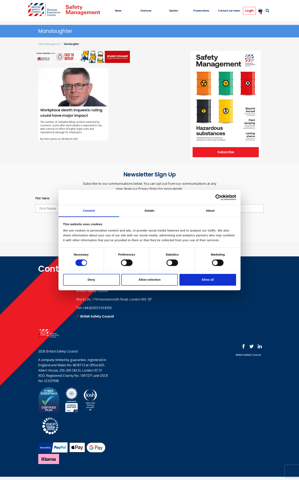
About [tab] (210, 210)
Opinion (173, 10)
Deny (91, 279)
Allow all (207, 279)
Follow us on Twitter (252, 346)
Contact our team (229, 10)
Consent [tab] (89, 210)
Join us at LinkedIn (260, 346)
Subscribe (225, 152)
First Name (42, 198)
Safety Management (49, 44)
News (118, 10)
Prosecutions (201, 10)
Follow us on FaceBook (244, 346)
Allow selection (149, 279)
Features (145, 10)
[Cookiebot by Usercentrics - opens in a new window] (218, 197)
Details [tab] (149, 210)
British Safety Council (97, 316)
